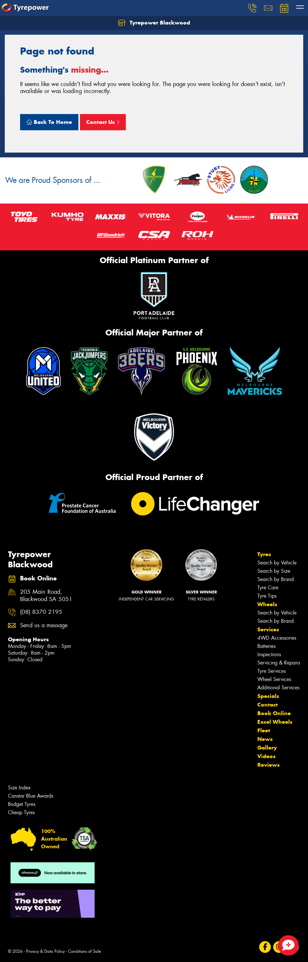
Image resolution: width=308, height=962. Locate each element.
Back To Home (49, 122)
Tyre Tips (266, 595)
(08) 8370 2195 (41, 612)
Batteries (266, 646)
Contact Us (102, 122)
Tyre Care (267, 587)
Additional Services (278, 687)
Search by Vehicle (277, 562)
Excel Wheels (274, 721)
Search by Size (273, 571)
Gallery (267, 747)
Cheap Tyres (21, 812)
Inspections (269, 654)
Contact (267, 704)
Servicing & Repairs (278, 662)
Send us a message (44, 625)
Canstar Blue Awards (30, 796)
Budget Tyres (21, 804)
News (265, 739)
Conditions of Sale (84, 951)
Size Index (19, 787)
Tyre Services (271, 671)
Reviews (268, 764)
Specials (268, 696)
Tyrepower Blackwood (154, 23)
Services (268, 629)
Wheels (267, 604)
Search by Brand (275, 579)
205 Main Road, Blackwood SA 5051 (46, 595)
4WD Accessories (276, 638)
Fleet (263, 730)
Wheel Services (274, 679)
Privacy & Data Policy (45, 951)
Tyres (264, 554)
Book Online (274, 713)
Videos (266, 756)
